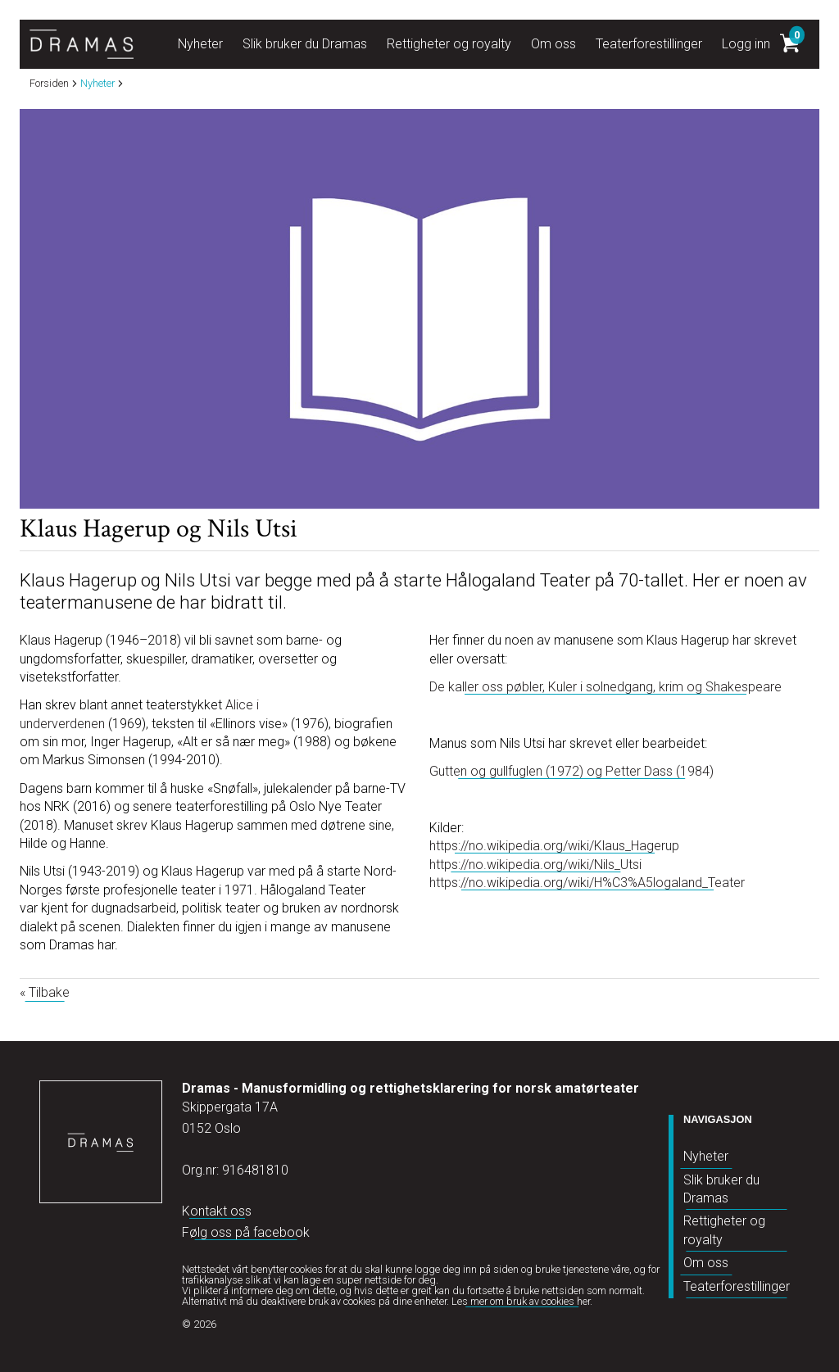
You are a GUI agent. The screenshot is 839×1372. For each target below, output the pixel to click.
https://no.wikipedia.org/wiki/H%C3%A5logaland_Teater (587, 882)
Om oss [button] (553, 44)
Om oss (705, 1262)
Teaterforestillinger (736, 1286)
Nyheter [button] (200, 44)
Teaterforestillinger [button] (649, 44)
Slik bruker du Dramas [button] (305, 44)
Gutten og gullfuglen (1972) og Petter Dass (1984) (571, 771)
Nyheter (705, 1156)
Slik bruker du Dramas (721, 1189)
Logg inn (746, 44)
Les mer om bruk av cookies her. (521, 1301)
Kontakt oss (217, 1211)
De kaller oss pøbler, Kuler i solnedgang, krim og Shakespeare (605, 687)
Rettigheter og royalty (724, 1230)
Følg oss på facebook (246, 1232)
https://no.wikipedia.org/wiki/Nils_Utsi (535, 864)
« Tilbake (45, 992)
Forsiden (49, 84)
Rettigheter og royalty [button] (449, 44)
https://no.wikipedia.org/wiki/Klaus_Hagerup (554, 846)
